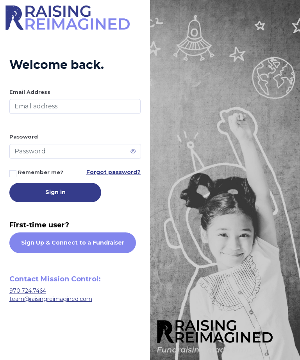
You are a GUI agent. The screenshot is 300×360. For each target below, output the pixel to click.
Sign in (55, 192)
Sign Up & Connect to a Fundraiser (72, 242)
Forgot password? (113, 172)
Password (23, 136)
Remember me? (36, 173)
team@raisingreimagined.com (50, 298)
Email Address (29, 92)
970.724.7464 (27, 290)
